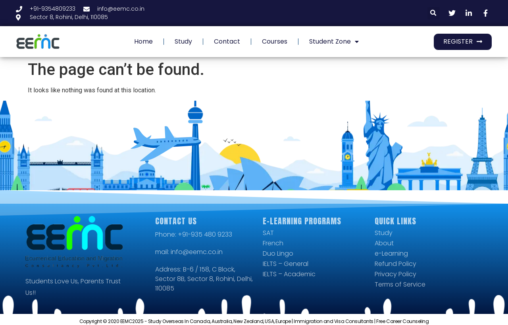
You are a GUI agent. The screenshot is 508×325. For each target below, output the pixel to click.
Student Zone (334, 41)
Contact (227, 41)
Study (183, 41)
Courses (274, 41)
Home (143, 41)
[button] (433, 13)
